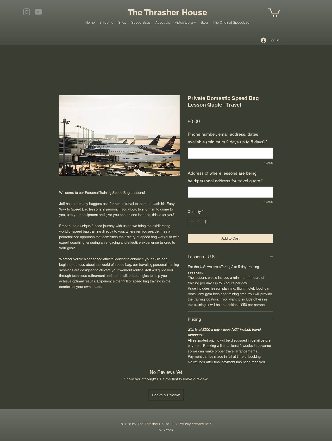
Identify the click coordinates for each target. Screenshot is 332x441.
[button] (274, 12)
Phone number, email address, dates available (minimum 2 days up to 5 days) (227, 138)
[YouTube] (38, 12)
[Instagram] (26, 12)
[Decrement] (191, 221)
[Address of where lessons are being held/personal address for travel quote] (230, 192)
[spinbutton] (199, 221)
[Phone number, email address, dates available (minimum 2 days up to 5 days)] (230, 153)
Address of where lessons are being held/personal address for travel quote (225, 177)
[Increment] (206, 221)
